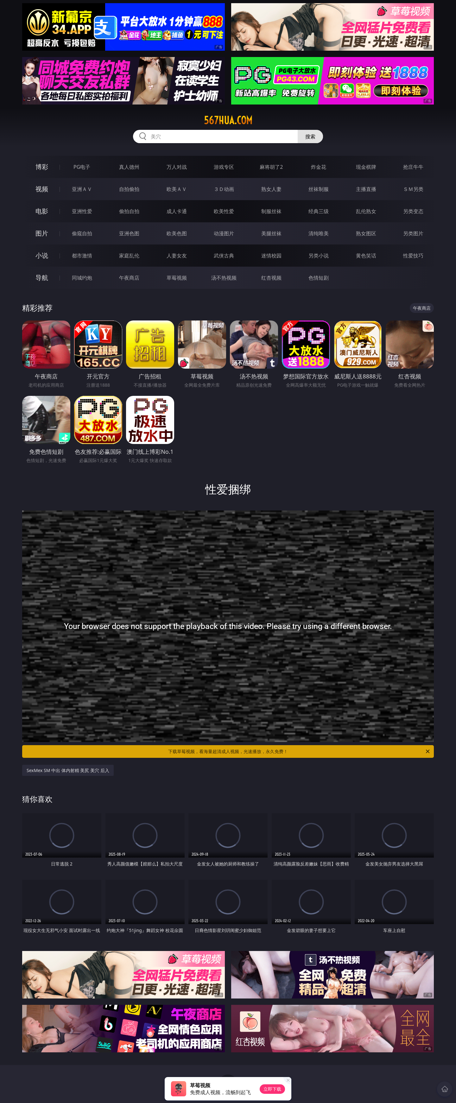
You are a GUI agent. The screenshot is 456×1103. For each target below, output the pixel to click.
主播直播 (366, 189)
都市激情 (82, 255)
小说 (41, 255)
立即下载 (272, 1089)
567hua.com (228, 120)
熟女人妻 (271, 189)
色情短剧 (318, 277)
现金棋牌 (366, 166)
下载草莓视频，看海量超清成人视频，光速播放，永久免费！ (299, 751)
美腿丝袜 (271, 233)
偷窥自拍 (82, 233)
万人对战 (177, 166)
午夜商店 (129, 277)
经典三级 (318, 211)
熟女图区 (366, 233)
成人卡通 (177, 211)
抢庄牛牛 (413, 166)
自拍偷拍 (129, 189)
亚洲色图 (129, 233)
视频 (41, 189)
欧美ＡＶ (177, 189)
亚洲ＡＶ (82, 189)
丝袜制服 (318, 189)
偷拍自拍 (129, 211)
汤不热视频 (224, 277)
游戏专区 (224, 166)
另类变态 (413, 211)
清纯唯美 (318, 233)
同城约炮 (82, 277)
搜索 (310, 136)
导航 (41, 277)
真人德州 (129, 166)
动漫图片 (224, 233)
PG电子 (81, 166)
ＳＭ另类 (413, 189)
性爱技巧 (413, 255)
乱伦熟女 (366, 211)
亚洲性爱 (82, 211)
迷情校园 (271, 255)
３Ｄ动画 (224, 189)
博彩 (41, 166)
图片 (41, 233)
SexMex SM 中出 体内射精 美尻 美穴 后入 (68, 770)
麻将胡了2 (271, 166)
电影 (41, 211)
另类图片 (413, 233)
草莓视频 (177, 277)
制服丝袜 (271, 211)
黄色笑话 (366, 255)
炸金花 (318, 166)
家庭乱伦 (129, 255)
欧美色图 (177, 233)
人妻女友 (177, 255)
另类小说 (318, 255)
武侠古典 (224, 255)
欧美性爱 (224, 211)
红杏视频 (271, 277)
